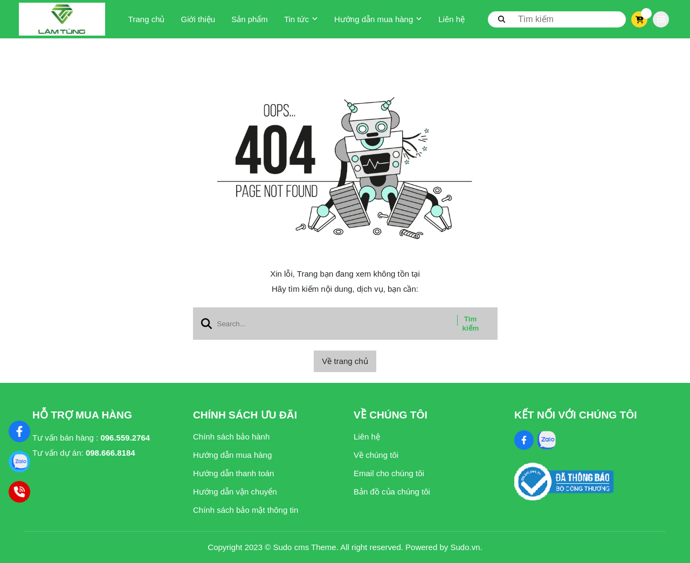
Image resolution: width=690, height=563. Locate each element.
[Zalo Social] (546, 440)
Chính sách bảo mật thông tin (245, 509)
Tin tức (301, 19)
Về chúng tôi (376, 454)
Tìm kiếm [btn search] (471, 323)
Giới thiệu (198, 19)
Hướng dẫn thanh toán (233, 473)
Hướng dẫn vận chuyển (235, 491)
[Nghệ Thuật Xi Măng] (19, 431)
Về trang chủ (345, 361)
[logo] (62, 19)
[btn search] (502, 19)
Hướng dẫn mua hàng (378, 19)
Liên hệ (451, 19)
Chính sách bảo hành (231, 436)
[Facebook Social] (524, 440)
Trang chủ (146, 19)
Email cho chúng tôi (389, 473)
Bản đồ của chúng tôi (392, 491)
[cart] (640, 19)
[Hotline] (19, 491)
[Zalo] (19, 461)
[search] (557, 19)
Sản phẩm (249, 19)
